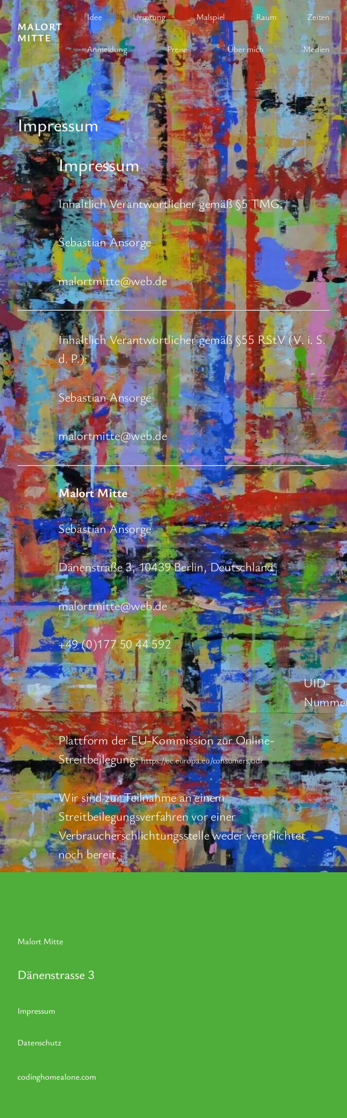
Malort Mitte (40, 32)
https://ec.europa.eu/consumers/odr (202, 760)
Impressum (36, 1010)
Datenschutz (39, 1042)
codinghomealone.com (56, 1076)
